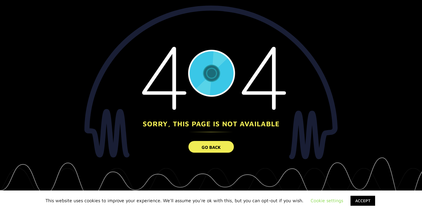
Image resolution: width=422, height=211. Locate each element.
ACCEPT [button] (362, 200)
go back (211, 147)
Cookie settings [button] (327, 200)
